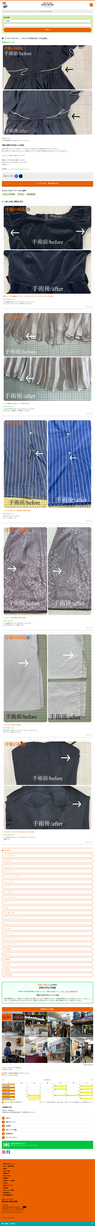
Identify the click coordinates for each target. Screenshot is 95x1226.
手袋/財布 (7, 959)
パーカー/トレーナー (10, 938)
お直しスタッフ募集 (11, 1129)
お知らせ (8, 1118)
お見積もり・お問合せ (9, 1180)
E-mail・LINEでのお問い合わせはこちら (13, 1212)
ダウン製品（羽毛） (9, 912)
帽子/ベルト (7, 954)
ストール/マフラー (9, 892)
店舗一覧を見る (89, 1064)
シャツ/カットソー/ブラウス (12, 876)
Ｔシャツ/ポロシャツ (10, 855)
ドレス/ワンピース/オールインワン (13, 918)
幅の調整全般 (31, 194)
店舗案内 (5, 1178)
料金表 (5, 1168)
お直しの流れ (6, 1171)
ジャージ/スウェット (10, 871)
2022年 (17, 11)
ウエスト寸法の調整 (9, 194)
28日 (23, 11)
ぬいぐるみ (7, 928)
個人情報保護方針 (8, 1195)
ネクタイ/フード (8, 933)
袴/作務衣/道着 (8, 975)
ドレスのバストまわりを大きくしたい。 (19, 169)
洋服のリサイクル (10, 1122)
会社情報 (8, 1126)
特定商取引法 (9, 1133)
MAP (24, 1207)
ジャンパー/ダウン (9, 881)
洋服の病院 (5, 11)
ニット (6, 923)
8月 (20, 11)
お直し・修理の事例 (8, 1166)
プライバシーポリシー (12, 1137)
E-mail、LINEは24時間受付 (11, 1075)
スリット (6, 902)
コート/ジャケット (9, 866)
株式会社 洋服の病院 (47, 4)
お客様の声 (11, 11)
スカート (6, 886)
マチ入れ (21, 194)
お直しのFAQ (6, 1175)
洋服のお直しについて (9, 1163)
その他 (6, 907)
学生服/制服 (7, 949)
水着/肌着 (7, 969)
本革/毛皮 (7, 964)
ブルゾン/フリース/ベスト (11, 944)
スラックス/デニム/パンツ (11, 897)
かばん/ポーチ (8, 861)
